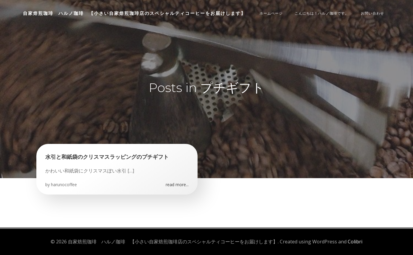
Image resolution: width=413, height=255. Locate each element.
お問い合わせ (372, 13)
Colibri (355, 241)
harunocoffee (64, 184)
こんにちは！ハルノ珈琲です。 (322, 13)
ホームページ (271, 13)
